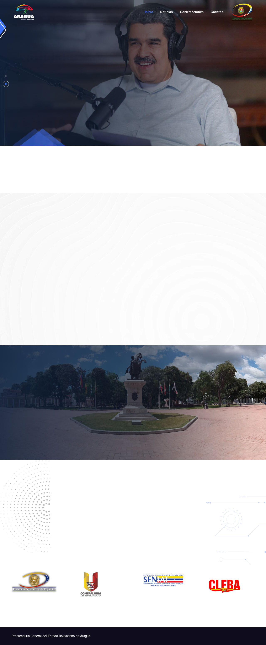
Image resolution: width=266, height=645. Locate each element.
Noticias (166, 12)
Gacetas (217, 12)
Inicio (149, 12)
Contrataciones (192, 12)
